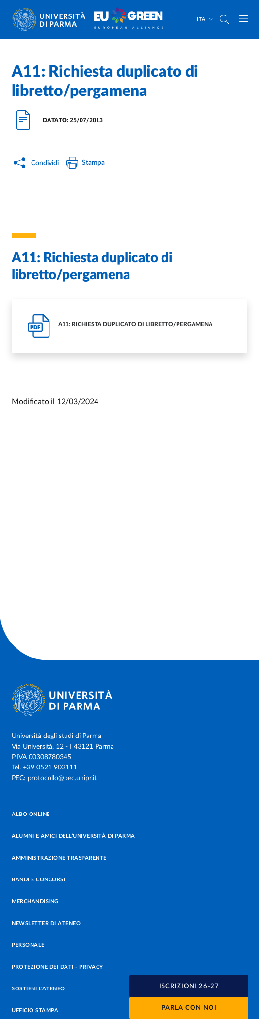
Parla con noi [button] (189, 1008)
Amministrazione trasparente (59, 858)
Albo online (31, 814)
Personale (28, 945)
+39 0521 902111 (50, 767)
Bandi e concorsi (38, 879)
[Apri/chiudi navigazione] (243, 18)
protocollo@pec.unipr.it (62, 778)
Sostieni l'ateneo (38, 988)
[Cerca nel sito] (224, 19)
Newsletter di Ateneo (46, 923)
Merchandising (35, 901)
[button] (189, 986)
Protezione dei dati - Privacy (57, 967)
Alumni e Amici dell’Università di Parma (73, 836)
